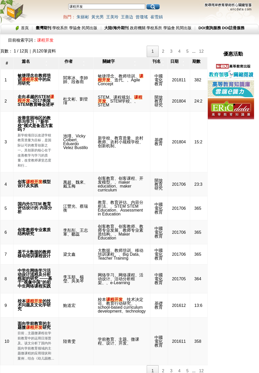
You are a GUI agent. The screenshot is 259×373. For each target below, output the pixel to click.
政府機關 (137, 28)
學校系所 (60, 28)
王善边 (127, 17)
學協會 (75, 28)
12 (201, 51)
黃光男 (97, 17)
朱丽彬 (83, 17)
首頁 (25, 28)
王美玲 (112, 17)
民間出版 (89, 28)
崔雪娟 (156, 17)
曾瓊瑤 (142, 17)
